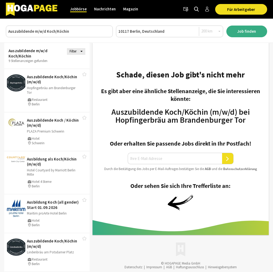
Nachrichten (105, 8)
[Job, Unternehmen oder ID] (59, 31)
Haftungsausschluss (190, 267)
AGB (208, 169)
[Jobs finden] (196, 9)
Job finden (246, 31)
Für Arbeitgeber (241, 9)
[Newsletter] (185, 9)
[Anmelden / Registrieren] (207, 9)
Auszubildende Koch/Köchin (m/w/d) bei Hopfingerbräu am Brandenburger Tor (180, 116)
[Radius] (211, 31)
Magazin (130, 8)
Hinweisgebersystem (222, 267)
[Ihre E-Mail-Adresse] (175, 158)
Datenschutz (133, 267)
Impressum (154, 267)
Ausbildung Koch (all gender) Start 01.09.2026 (53, 205)
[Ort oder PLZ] (169, 31)
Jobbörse (78, 8)
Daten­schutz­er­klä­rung (240, 169)
